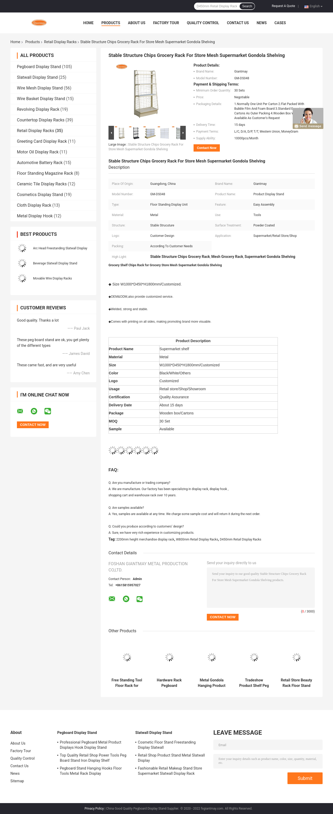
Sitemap (17, 781)
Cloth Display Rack (34, 205)
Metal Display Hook (35, 215)
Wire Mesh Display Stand (40, 88)
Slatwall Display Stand (37, 77)
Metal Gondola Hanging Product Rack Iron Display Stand (211, 683)
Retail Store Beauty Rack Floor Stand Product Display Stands (296, 683)
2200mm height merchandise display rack (145, 539)
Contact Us (238, 23)
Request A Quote (283, 6)
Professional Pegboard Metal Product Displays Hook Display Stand (90, 745)
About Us (136, 23)
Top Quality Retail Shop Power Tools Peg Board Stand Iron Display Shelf (93, 758)
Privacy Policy (94, 808)
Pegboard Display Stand (39, 66)
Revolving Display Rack (38, 109)
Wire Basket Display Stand (41, 98)
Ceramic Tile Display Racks (42, 183)
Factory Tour (166, 23)
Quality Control (203, 23)
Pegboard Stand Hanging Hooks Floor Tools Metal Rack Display (91, 771)
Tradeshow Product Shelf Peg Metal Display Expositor (254, 683)
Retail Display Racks (60, 42)
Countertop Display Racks (41, 120)
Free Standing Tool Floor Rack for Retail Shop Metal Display (127, 683)
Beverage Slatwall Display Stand (55, 263)
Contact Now (206, 148)
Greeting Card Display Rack (42, 141)
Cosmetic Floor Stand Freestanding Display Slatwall (167, 745)
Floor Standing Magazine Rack (45, 173)
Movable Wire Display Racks (52, 278)
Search (247, 6)
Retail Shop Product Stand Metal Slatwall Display (171, 758)
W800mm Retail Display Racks (197, 539)
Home (88, 23)
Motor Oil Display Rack (38, 151)
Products (110, 23)
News (262, 23)
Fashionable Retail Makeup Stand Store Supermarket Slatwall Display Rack (170, 771)
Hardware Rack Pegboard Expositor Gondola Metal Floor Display (169, 683)
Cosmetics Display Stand (40, 194)
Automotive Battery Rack (40, 162)
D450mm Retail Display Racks (240, 539)
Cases (280, 23)
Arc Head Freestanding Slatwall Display (60, 248)
